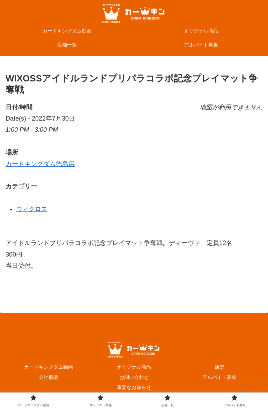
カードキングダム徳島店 (40, 163)
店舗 (219, 367)
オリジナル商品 (134, 367)
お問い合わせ (134, 377)
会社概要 (48, 377)
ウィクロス (31, 209)
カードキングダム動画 (48, 367)
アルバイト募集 (219, 377)
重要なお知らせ (134, 387)
